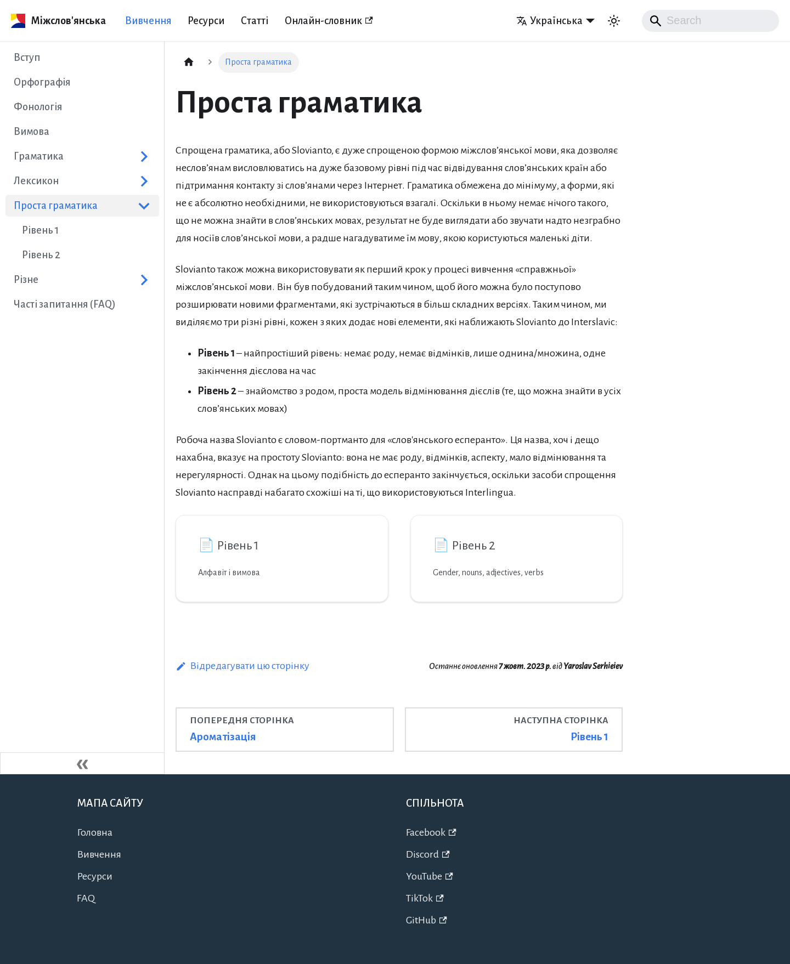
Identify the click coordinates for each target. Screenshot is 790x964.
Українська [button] (549, 20)
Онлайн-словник (329, 20)
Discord (428, 854)
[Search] (710, 21)
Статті (254, 20)
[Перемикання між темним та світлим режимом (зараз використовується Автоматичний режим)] (614, 21)
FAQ (86, 898)
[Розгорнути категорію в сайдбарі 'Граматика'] (144, 156)
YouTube (429, 876)
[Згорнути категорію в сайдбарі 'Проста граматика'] (144, 206)
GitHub (426, 920)
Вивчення (148, 20)
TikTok (425, 898)
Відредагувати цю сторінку (242, 665)
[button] (82, 181)
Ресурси (206, 20)
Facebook (431, 832)
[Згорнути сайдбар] (82, 763)
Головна (94, 832)
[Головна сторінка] (189, 62)
